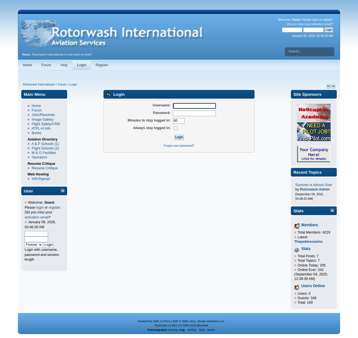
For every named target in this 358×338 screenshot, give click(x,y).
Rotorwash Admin (315, 189)
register (327, 19)
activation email (321, 24)
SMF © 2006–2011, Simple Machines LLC (198, 321)
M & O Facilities (44, 153)
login (315, 19)
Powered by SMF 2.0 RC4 (154, 321)
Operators (39, 157)
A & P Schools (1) (45, 144)
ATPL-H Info (41, 128)
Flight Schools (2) (45, 148)
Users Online (313, 286)
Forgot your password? (179, 145)
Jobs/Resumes (43, 115)
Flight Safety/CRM (46, 124)
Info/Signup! (41, 179)
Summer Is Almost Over (313, 185)
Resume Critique (45, 168)
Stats (298, 210)
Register (102, 65)
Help (64, 65)
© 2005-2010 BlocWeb (194, 325)
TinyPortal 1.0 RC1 (166, 325)
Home (27, 65)
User (28, 191)
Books (36, 133)
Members (309, 225)
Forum (46, 65)
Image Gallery (42, 120)
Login (81, 65)
